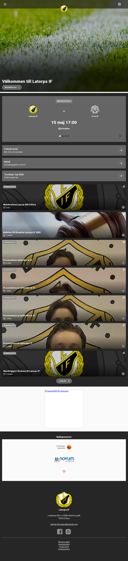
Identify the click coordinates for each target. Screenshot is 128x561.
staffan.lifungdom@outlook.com (64, 524)
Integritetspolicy (64, 549)
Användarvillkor (64, 544)
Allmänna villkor (64, 542)
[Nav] (5, 4)
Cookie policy (64, 547)
